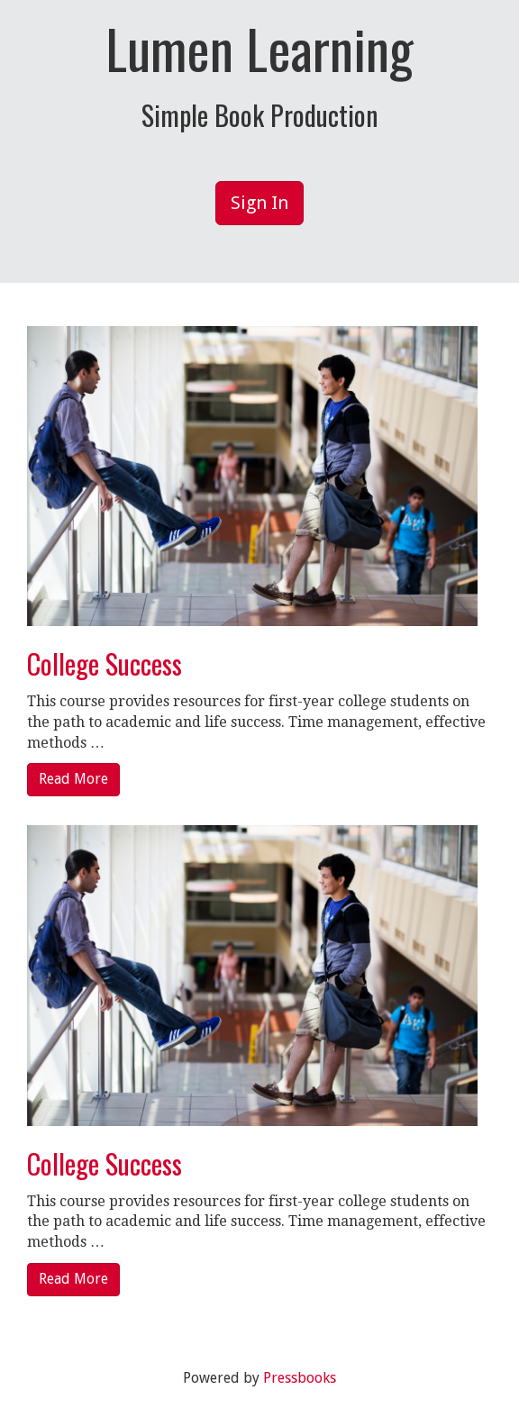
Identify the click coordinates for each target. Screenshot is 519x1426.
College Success (104, 663)
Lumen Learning (259, 47)
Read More (73, 778)
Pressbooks (299, 1377)
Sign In (259, 202)
